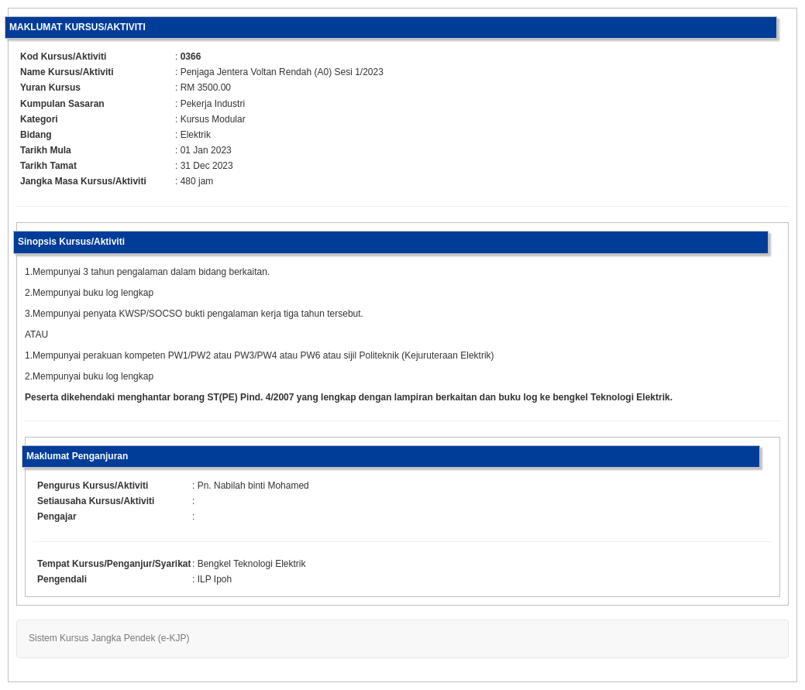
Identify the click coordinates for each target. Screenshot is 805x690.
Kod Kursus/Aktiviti (63, 56)
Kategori (39, 119)
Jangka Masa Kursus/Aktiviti (83, 181)
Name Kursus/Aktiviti (67, 72)
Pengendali (62, 579)
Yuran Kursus (50, 87)
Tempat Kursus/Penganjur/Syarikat (114, 563)
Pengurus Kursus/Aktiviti (92, 485)
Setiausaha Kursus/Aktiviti (95, 501)
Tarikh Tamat (48, 165)
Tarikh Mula (45, 150)
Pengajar (57, 516)
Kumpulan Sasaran (62, 103)
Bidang (36, 134)
